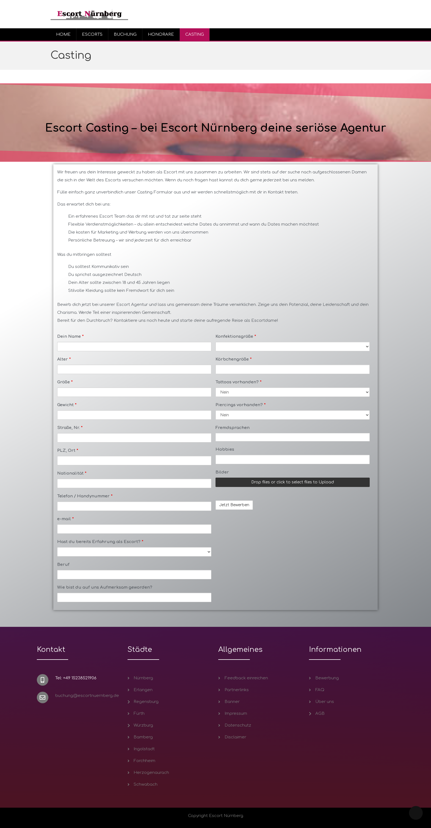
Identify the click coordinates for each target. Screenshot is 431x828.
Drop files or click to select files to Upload (292, 482)
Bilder (222, 472)
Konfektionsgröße (236, 336)
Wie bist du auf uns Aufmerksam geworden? (104, 587)
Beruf (63, 564)
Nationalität (72, 473)
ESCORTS (92, 34)
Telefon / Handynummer (85, 496)
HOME (63, 34)
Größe (65, 382)
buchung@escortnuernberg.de (87, 695)
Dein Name (70, 336)
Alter (64, 359)
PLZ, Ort (67, 450)
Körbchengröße (234, 359)
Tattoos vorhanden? (239, 382)
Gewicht (67, 405)
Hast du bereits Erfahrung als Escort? (100, 541)
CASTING (194, 34)
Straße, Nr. (70, 427)
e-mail (65, 519)
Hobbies (225, 449)
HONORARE (161, 34)
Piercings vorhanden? (241, 405)
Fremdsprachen (233, 427)
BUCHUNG (125, 34)
